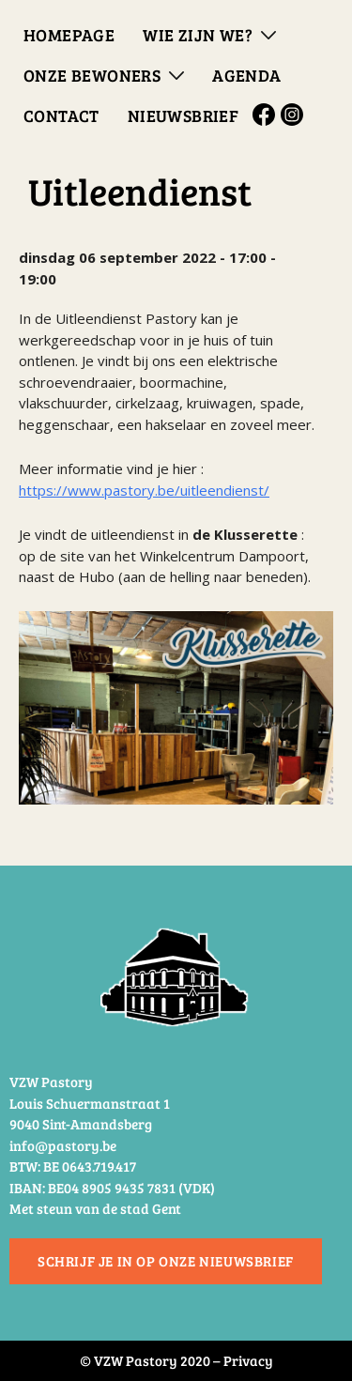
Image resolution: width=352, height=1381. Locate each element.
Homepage (69, 34)
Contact (61, 115)
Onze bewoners (92, 75)
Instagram (295, 114)
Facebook (267, 114)
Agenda (246, 75)
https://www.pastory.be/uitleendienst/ (144, 490)
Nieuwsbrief (183, 115)
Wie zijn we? (198, 34)
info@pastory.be (62, 1145)
